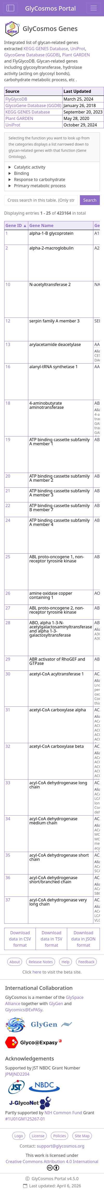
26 (7, 593)
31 (7, 710)
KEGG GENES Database (46, 48)
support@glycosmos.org (60, 1146)
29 (7, 659)
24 (7, 520)
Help (65, 961)
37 (7, 900)
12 (7, 321)
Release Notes (41, 961)
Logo (19, 1135)
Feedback (86, 961)
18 (7, 403)
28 (7, 622)
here (36, 972)
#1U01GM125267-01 (25, 1119)
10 (7, 284)
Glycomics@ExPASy (23, 1010)
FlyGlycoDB (16, 99)
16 (7, 367)
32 (7, 746)
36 (7, 877)
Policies (59, 1135)
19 (7, 439)
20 (7, 476)
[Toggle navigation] (93, 8)
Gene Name (41, 225)
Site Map (82, 1135)
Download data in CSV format (20, 939)
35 (7, 855)
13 (7, 344)
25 (7, 557)
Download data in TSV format (51, 939)
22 (7, 505)
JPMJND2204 (17, 1074)
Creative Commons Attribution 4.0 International (52, 1165)
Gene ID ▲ (16, 225)
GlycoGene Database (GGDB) (32, 55)
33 (7, 783)
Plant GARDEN (76, 55)
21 (7, 491)
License (38, 1135)
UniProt (77, 48)
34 (7, 818)
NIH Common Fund (63, 1112)
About (15, 961)
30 (7, 674)
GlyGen (56, 1003)
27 (7, 608)
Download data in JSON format (83, 939)
